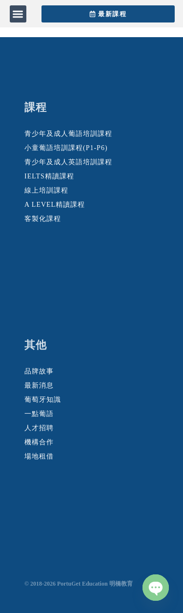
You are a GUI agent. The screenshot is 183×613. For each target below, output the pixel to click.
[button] (18, 13)
